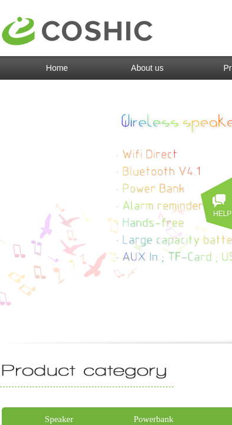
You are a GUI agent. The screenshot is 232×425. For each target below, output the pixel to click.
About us (147, 68)
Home (57, 68)
